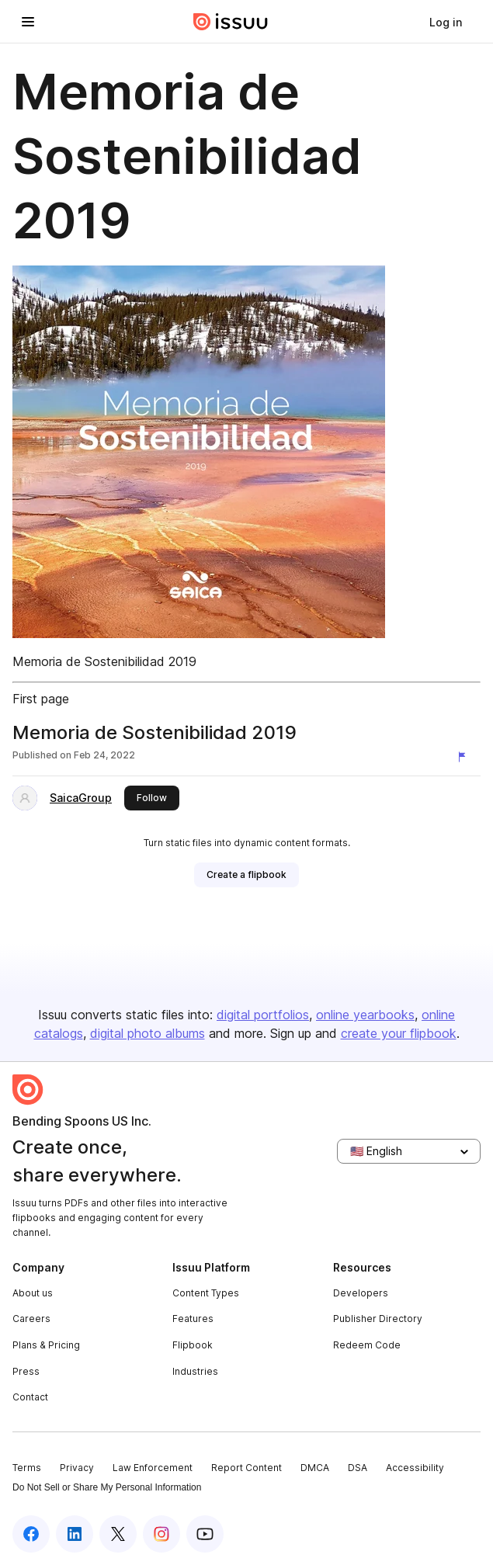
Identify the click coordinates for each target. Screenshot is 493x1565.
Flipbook (192, 1345)
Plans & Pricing (46, 1345)
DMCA (314, 1467)
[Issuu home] (230, 21)
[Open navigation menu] (27, 21)
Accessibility (415, 1467)
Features (193, 1318)
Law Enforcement (153, 1467)
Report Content (246, 1467)
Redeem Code (367, 1345)
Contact (30, 1397)
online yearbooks (365, 1014)
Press (26, 1371)
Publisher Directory (377, 1318)
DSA (357, 1467)
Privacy (77, 1467)
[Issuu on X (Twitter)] (118, 1534)
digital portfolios (263, 1014)
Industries (195, 1371)
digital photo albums (147, 1033)
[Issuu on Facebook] (31, 1534)
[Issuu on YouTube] (205, 1534)
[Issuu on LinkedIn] (74, 1534)
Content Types (205, 1293)
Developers (360, 1293)
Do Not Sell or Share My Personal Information (106, 1487)
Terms (26, 1467)
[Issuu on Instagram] (161, 1534)
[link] (445, 21)
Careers (31, 1318)
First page (40, 698)
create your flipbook (399, 1033)
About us (32, 1293)
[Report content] (465, 757)
